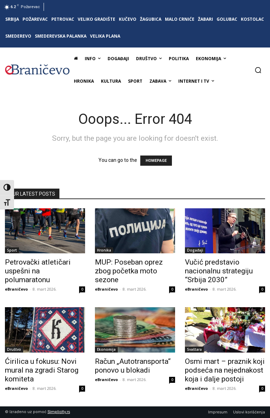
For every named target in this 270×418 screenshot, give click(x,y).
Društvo (14, 349)
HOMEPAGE (156, 160)
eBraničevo (16, 289)
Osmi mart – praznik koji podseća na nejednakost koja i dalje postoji (225, 370)
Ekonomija (106, 349)
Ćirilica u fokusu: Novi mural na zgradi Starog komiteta (41, 370)
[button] (258, 70)
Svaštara (194, 349)
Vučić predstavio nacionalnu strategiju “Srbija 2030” (219, 271)
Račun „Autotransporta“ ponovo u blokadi (133, 365)
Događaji (195, 250)
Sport (12, 250)
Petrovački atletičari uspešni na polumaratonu (38, 271)
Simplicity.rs (58, 412)
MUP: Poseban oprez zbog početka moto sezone (129, 271)
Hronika (104, 250)
